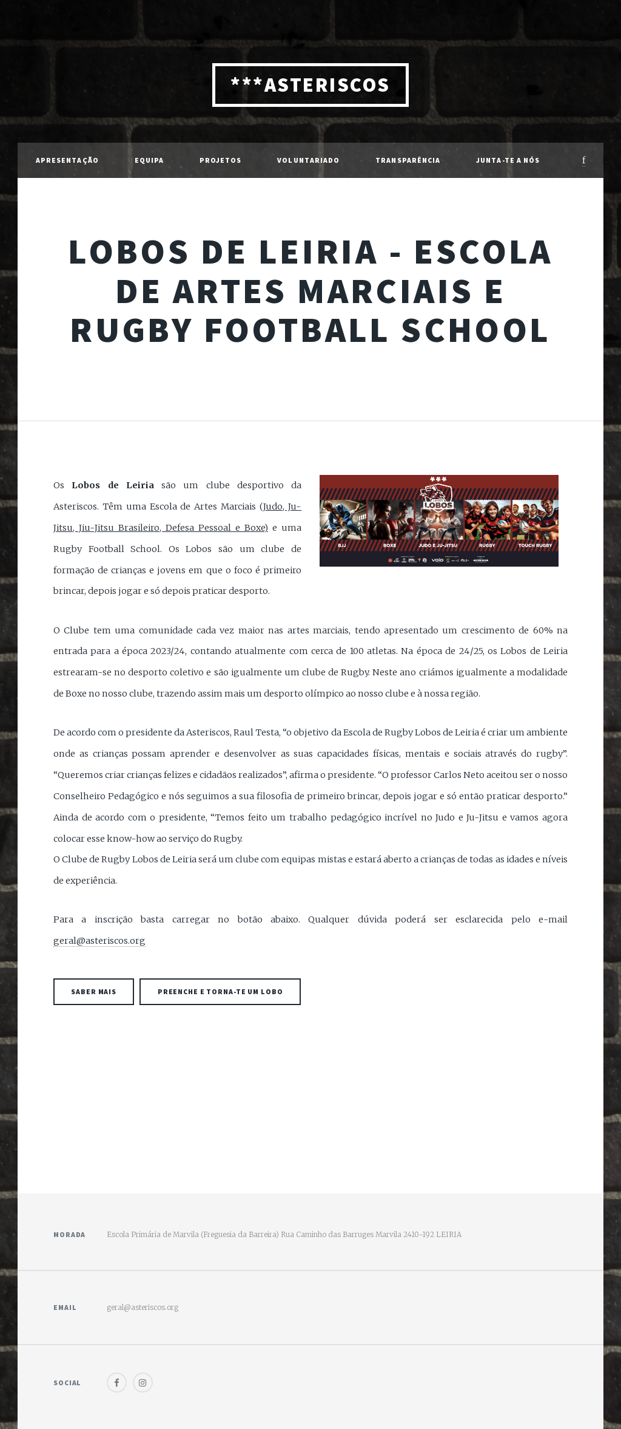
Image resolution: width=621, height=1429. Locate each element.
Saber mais (93, 991)
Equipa (149, 160)
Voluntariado (308, 160)
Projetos (221, 160)
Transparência (407, 160)
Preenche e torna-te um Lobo (220, 991)
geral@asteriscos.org (99, 940)
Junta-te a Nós (508, 160)
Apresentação (67, 160)
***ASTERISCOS (310, 84)
